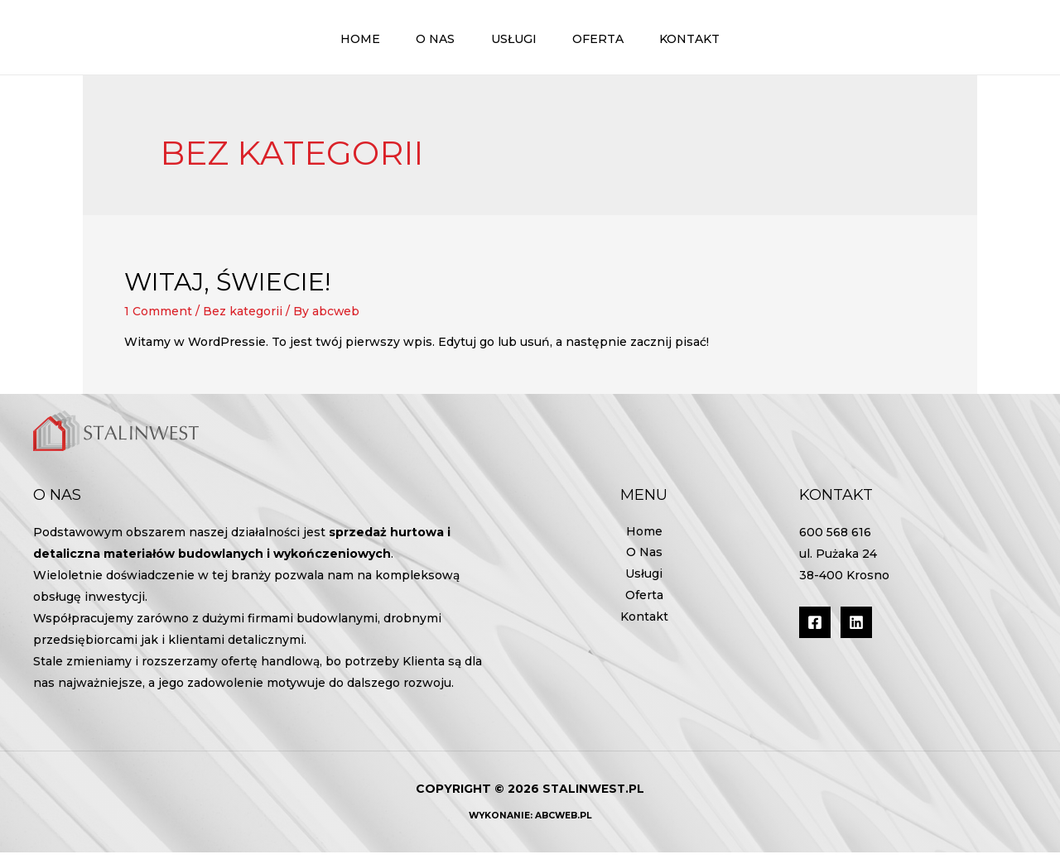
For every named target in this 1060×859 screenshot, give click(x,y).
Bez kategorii (242, 317)
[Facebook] (815, 628)
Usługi (643, 581)
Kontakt (644, 624)
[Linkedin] (856, 628)
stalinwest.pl (593, 795)
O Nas (644, 560)
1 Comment (158, 317)
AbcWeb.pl (563, 822)
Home (644, 538)
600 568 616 (835, 538)
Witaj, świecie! (227, 288)
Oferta (644, 603)
